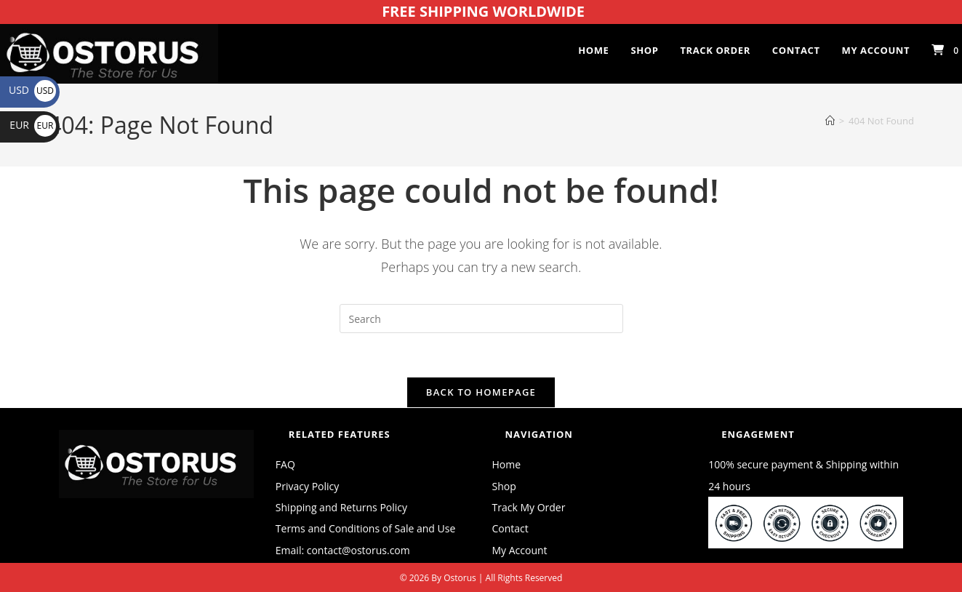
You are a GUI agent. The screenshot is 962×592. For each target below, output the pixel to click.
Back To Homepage (481, 392)
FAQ (285, 464)
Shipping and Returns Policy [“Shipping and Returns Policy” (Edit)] (341, 507)
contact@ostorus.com (358, 550)
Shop (504, 486)
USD (32, 90)
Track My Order (529, 507)
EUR (32, 125)
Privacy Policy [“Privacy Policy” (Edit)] (307, 486)
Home (506, 464)
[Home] (830, 120)
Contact (510, 528)
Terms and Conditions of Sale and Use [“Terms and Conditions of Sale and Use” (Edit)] (365, 528)
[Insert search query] (481, 318)
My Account (520, 550)
